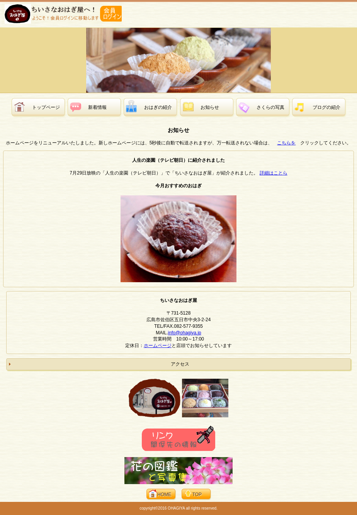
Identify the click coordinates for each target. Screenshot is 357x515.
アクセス (180, 364)
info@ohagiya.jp (184, 332)
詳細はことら (273, 173)
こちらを (286, 143)
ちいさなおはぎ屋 (62, 14)
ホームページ (158, 345)
